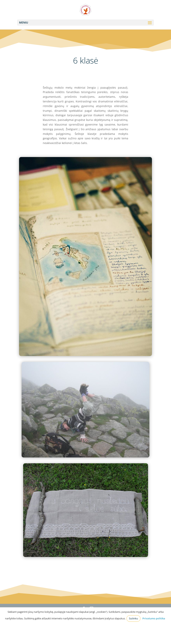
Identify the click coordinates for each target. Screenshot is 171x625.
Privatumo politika (153, 618)
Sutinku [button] (133, 618)
